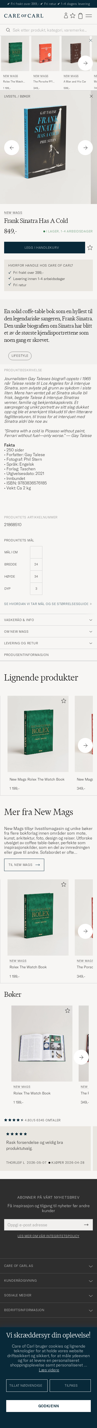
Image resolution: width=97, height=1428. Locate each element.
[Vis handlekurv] (80, 16)
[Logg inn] (66, 16)
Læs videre (49, 1369)
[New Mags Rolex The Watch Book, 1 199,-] (15, 63)
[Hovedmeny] (88, 16)
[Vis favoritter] (72, 16)
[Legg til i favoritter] (62, 702)
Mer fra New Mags (38, 811)
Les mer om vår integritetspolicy (48, 1236)
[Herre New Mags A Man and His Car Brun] (76, 53)
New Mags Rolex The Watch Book (37, 779)
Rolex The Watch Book (13, 82)
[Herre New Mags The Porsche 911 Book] (45, 53)
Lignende (41, 677)
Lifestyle (20, 356)
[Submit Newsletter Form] (86, 1224)
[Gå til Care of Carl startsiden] (23, 16)
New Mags (10, 76)
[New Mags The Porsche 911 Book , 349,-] (45, 63)
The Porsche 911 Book (43, 82)
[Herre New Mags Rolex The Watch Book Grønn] (15, 53)
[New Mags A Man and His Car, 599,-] (76, 63)
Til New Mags (24, 865)
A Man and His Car (75, 81)
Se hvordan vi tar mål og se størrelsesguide (46, 604)
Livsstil (10, 96)
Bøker (25, 96)
